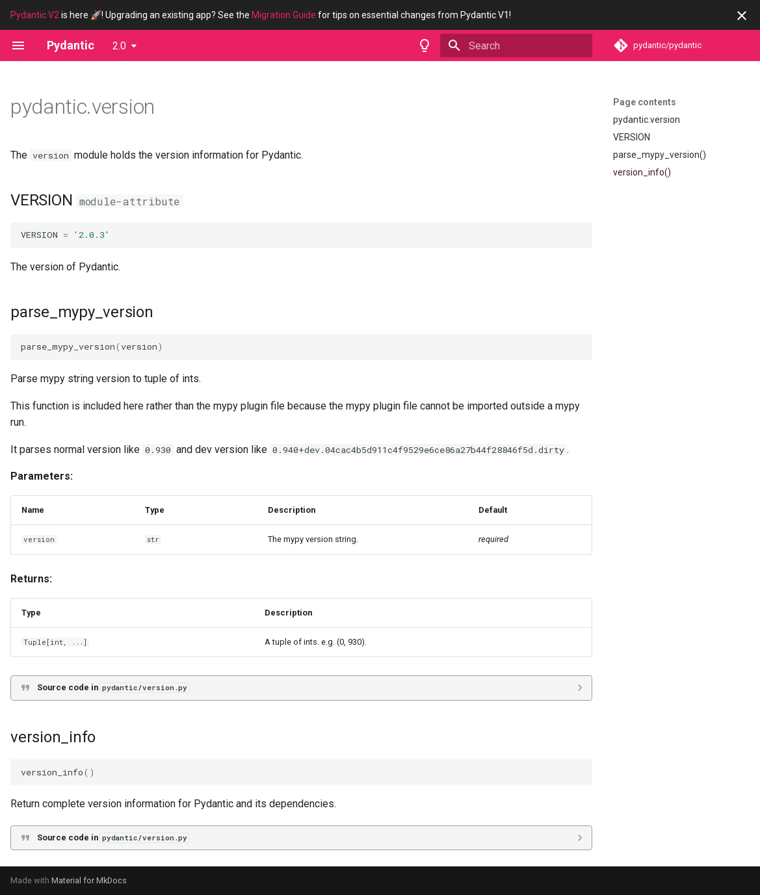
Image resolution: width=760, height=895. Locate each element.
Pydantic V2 (34, 15)
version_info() (642, 172)
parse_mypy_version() (659, 154)
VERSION (631, 137)
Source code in (113, 687)
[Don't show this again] (742, 15)
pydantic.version (646, 119)
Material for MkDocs (89, 880)
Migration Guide (284, 15)
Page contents (644, 102)
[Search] (516, 45)
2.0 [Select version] (119, 46)
